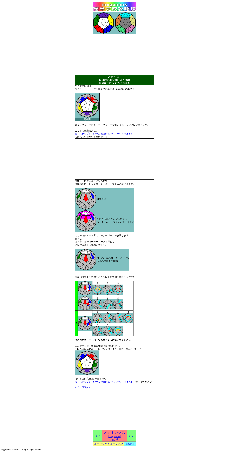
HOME (130, 443)
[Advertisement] (114, 54)
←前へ (97, 435)
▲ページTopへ (82, 387)
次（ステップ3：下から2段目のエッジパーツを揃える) (103, 133)
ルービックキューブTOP (108, 443)
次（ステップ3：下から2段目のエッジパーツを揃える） (104, 382)
